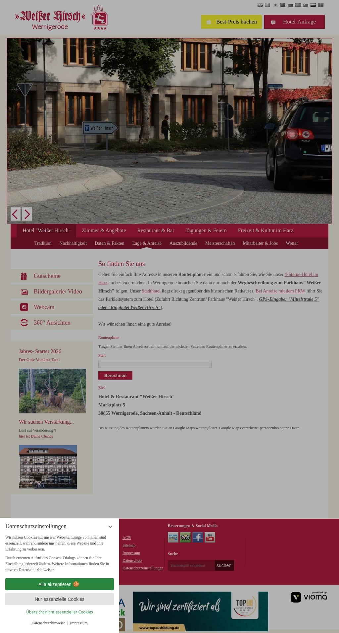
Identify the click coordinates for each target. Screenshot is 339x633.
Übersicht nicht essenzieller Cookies (59, 612)
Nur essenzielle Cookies (59, 599)
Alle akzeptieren (59, 584)
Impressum (79, 623)
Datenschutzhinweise (48, 623)
